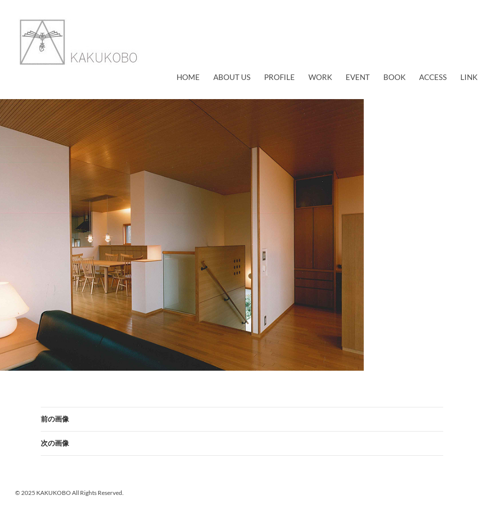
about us (232, 76)
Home (188, 76)
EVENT (358, 76)
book (394, 76)
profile (279, 76)
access (433, 76)
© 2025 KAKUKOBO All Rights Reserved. (69, 492)
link (468, 76)
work (320, 76)
